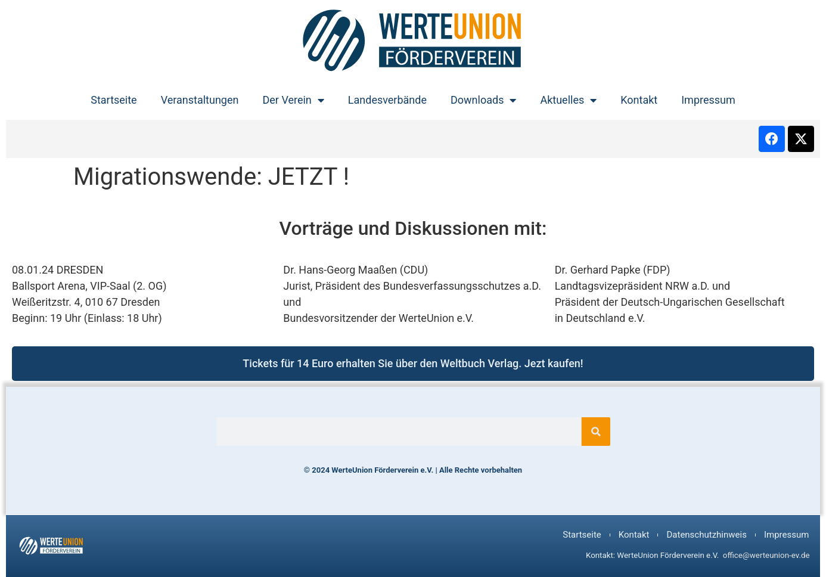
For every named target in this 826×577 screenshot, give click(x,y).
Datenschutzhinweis (706, 534)
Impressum (708, 100)
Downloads (483, 100)
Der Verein (293, 100)
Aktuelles (568, 100)
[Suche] (583, 431)
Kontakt (638, 100)
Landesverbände (387, 100)
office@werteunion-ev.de (766, 555)
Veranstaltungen (200, 100)
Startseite (113, 100)
